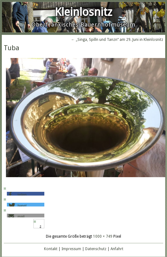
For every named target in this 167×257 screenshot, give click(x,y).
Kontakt (50, 249)
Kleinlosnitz (83, 12)
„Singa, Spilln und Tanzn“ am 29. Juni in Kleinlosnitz (117, 39)
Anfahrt (117, 249)
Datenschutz (95, 249)
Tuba (11, 48)
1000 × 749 (102, 236)
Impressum (71, 249)
